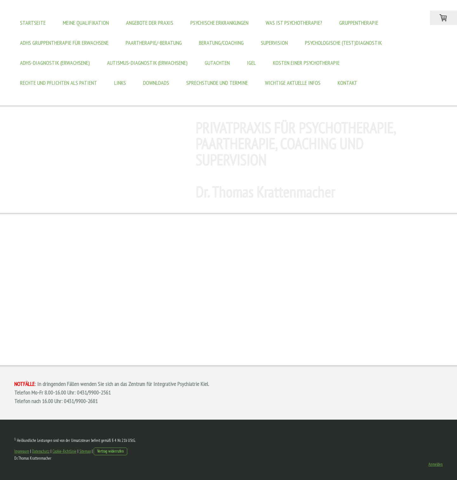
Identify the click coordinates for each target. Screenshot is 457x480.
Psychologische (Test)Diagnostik (343, 42)
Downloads (156, 82)
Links (120, 82)
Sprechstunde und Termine (217, 82)
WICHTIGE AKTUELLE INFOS (293, 82)
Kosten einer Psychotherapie (306, 62)
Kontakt (347, 82)
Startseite (33, 22)
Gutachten (217, 62)
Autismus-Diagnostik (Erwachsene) (147, 62)
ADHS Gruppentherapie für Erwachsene (64, 42)
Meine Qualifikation (86, 22)
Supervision (274, 42)
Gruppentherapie (358, 22)
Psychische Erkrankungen (219, 22)
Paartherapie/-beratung (154, 42)
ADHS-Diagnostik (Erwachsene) (55, 62)
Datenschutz (41, 451)
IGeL (251, 62)
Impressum (21, 451)
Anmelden (435, 464)
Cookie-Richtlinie (64, 451)
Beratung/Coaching (221, 42)
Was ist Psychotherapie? (294, 22)
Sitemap (85, 451)
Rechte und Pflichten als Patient (58, 82)
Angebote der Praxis (149, 22)
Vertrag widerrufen (110, 451)
